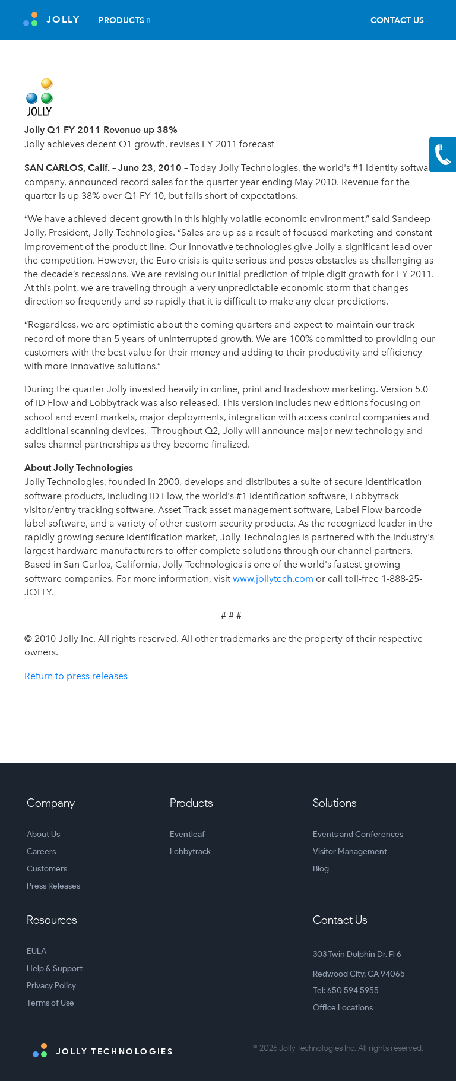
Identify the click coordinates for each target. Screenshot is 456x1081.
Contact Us (397, 20)
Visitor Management (350, 852)
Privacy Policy (51, 986)
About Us (43, 834)
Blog (321, 869)
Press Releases (53, 886)
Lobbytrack (190, 852)
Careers (41, 852)
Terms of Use (50, 1003)
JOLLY (51, 19)
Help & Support (55, 968)
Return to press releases (76, 675)
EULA (36, 951)
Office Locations (343, 1008)
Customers (47, 869)
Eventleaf (187, 834)
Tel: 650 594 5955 (346, 990)
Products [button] (121, 20)
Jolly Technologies (103, 1050)
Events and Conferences (358, 834)
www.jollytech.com (273, 578)
